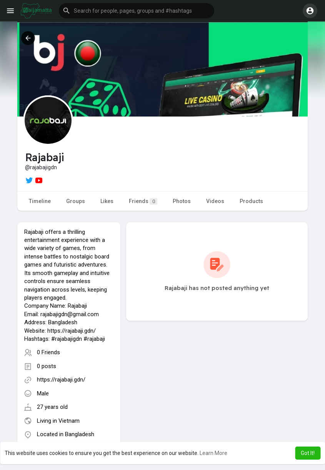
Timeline (40, 201)
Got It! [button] (308, 453)
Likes (106, 201)
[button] (136, 10)
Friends (143, 201)
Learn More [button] (213, 453)
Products (251, 201)
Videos (215, 201)
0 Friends (48, 352)
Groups (75, 201)
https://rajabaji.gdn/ (61, 379)
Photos (182, 201)
